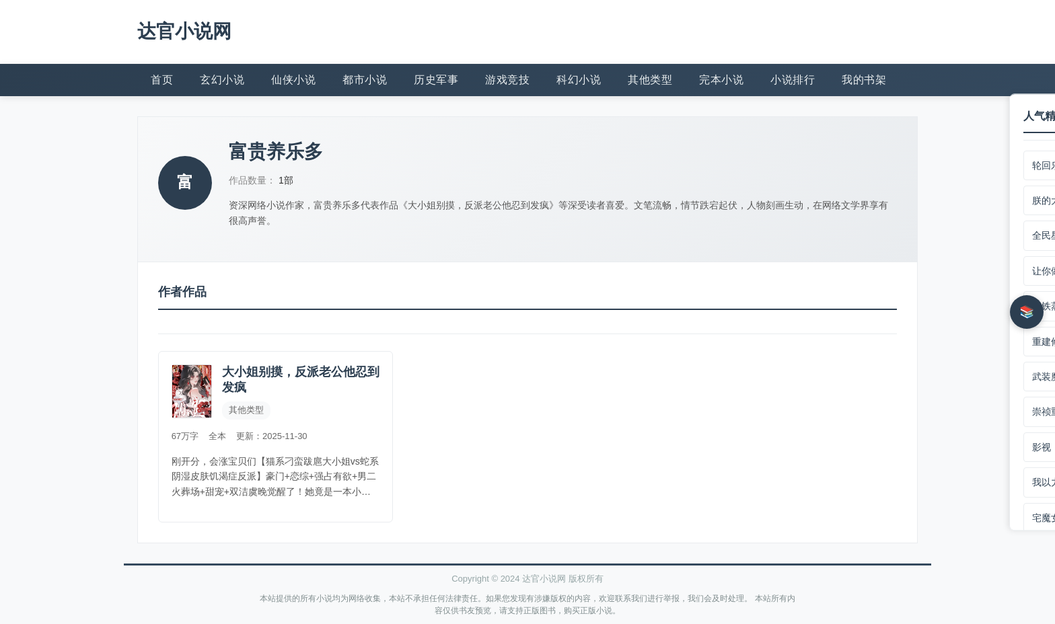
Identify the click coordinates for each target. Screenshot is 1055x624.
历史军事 (436, 79)
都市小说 (364, 79)
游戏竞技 (507, 79)
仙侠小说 (293, 79)
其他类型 (650, 79)
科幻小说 (578, 79)
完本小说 (721, 79)
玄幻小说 (222, 79)
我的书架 (864, 79)
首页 (162, 79)
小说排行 (792, 79)
